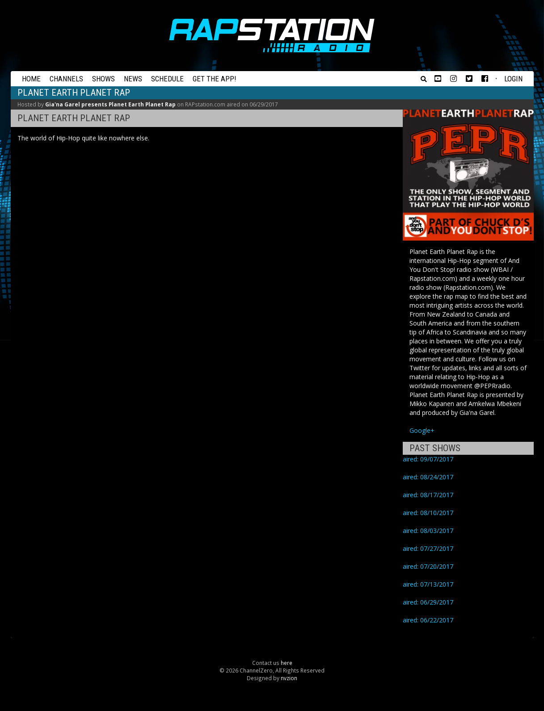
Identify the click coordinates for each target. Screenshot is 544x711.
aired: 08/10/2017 (428, 512)
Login (513, 78)
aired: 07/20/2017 (428, 566)
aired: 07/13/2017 (428, 584)
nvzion (289, 677)
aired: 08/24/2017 (428, 477)
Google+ (421, 430)
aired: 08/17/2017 (428, 495)
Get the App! (214, 78)
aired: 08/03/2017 (428, 530)
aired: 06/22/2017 (428, 620)
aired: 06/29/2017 (428, 602)
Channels (66, 78)
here (286, 662)
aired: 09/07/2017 (428, 459)
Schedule (167, 78)
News (133, 78)
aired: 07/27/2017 (428, 548)
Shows (103, 78)
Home (31, 78)
